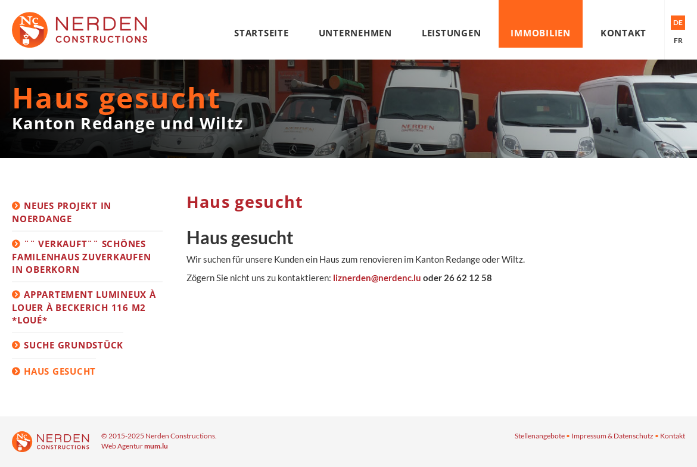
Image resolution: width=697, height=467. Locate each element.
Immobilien (541, 33)
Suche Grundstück (73, 345)
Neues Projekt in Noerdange (61, 212)
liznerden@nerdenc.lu (377, 277)
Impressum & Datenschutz (612, 435)
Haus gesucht (60, 371)
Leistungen (451, 33)
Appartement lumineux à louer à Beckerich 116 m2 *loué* (84, 306)
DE (678, 22)
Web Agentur (122, 445)
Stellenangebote (540, 435)
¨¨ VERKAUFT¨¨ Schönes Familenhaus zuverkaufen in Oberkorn (81, 256)
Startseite (261, 33)
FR (678, 40)
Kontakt (623, 33)
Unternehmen (355, 33)
